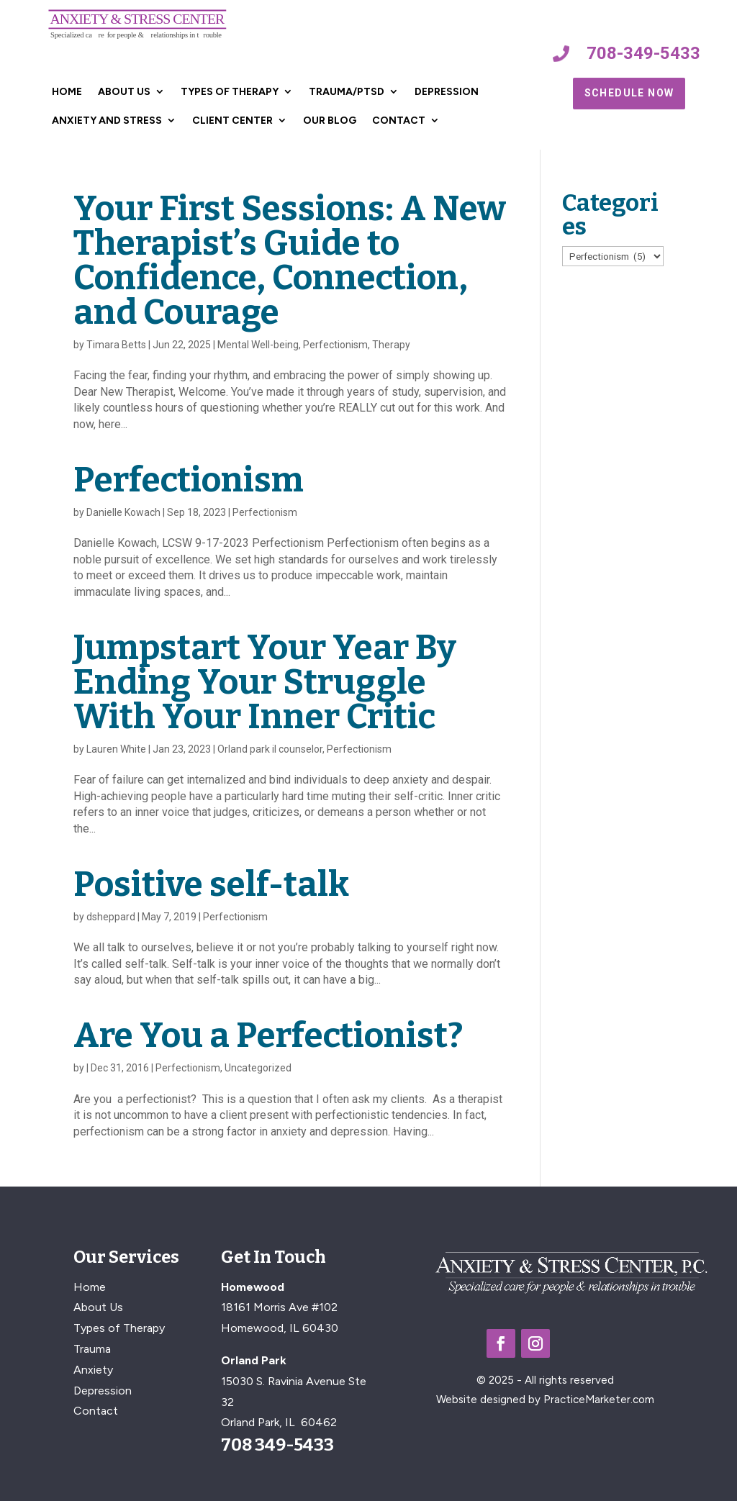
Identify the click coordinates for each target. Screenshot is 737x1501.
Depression (447, 92)
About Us (124, 92)
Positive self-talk (211, 884)
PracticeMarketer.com (598, 1399)
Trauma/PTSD (346, 92)
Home (67, 92)
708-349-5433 (643, 53)
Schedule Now (629, 93)
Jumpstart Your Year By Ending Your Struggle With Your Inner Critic (264, 682)
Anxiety (93, 1370)
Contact (398, 120)
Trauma (92, 1349)
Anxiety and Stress (107, 120)
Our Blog (329, 120)
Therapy (391, 344)
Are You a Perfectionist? (268, 1035)
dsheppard (110, 916)
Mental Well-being (258, 344)
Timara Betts (116, 344)
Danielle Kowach (123, 512)
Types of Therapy (230, 92)
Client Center (232, 120)
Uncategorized (258, 1068)
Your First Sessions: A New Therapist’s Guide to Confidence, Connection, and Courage (289, 260)
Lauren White (116, 749)
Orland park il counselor (269, 749)
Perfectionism (335, 344)
